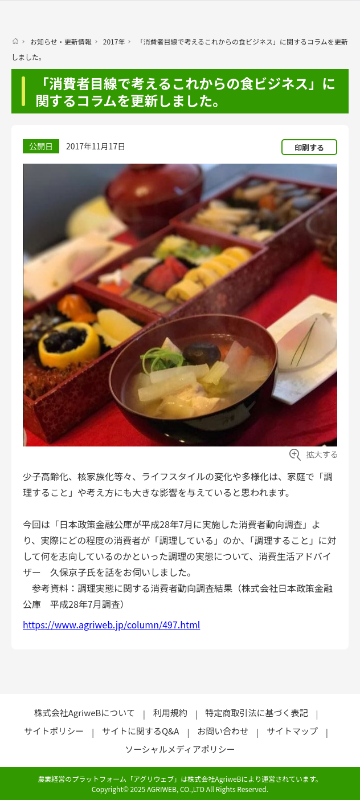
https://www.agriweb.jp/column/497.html (111, 624)
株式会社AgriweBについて (84, 712)
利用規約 (170, 712)
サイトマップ (292, 731)
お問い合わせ (222, 731)
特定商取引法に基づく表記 (256, 712)
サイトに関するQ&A (140, 731)
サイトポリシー (54, 731)
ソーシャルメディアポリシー (180, 749)
